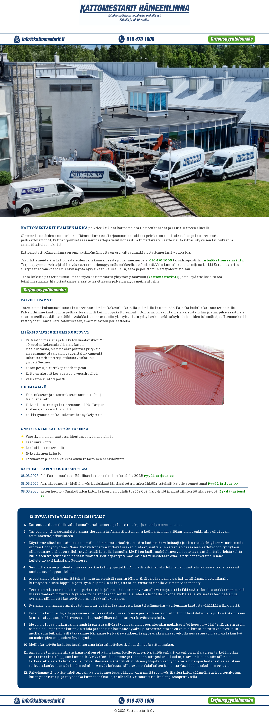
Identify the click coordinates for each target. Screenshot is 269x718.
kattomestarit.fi (163, 276)
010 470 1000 (160, 260)
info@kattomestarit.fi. (223, 260)
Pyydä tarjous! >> (159, 475)
